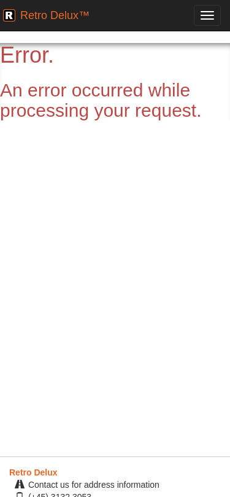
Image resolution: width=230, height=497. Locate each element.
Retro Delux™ (55, 15)
